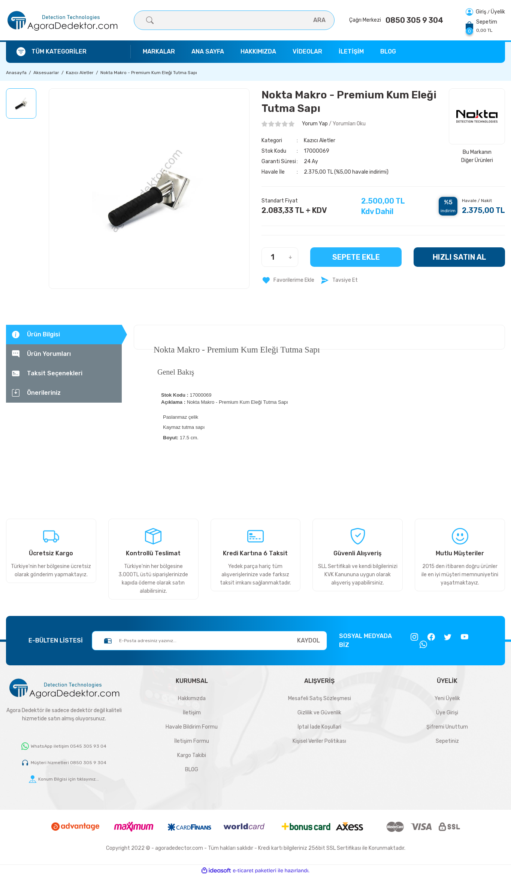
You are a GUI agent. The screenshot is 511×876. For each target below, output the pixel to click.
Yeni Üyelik (447, 698)
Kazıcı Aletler (319, 140)
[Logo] (62, 20)
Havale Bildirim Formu (192, 727)
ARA (319, 20)
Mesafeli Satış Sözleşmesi (319, 698)
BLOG (191, 769)
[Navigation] (68, 51)
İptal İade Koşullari (319, 727)
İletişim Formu (191, 741)
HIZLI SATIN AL (459, 257)
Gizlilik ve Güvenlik (319, 712)
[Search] (234, 20)
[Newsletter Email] (209, 640)
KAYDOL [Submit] (308, 640)
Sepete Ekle (356, 257)
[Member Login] (476, 12)
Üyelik (498, 12)
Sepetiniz (447, 741)
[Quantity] (279, 257)
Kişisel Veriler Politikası (319, 741)
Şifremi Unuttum (447, 727)
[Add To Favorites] (287, 280)
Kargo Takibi (191, 755)
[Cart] (481, 26)
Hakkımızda (192, 698)
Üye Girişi (447, 712)
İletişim (192, 712)
